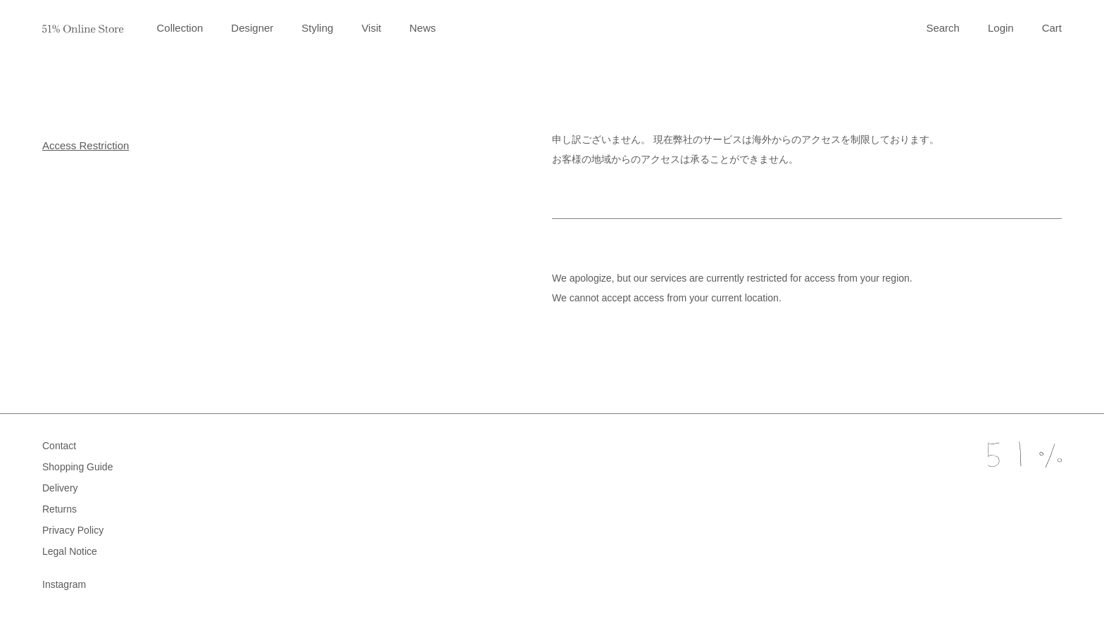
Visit (371, 28)
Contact (59, 445)
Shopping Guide (77, 466)
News (422, 28)
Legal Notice (69, 551)
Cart (1052, 28)
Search (943, 28)
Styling (317, 28)
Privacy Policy (73, 530)
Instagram (64, 584)
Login (1001, 28)
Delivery (60, 488)
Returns (59, 509)
